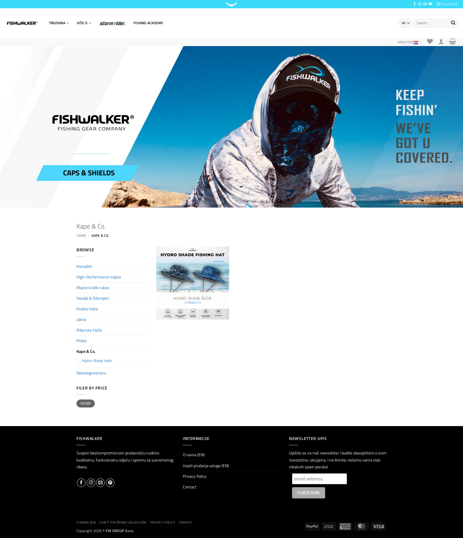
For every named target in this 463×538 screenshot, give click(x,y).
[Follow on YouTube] (430, 4)
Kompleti (84, 266)
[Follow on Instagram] (420, 4)
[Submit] (452, 23)
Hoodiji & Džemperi (92, 298)
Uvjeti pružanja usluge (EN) (206, 465)
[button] (448, 4)
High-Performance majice (98, 277)
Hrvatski (409, 42)
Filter (86, 403)
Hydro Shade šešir (97, 360)
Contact (189, 487)
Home (81, 235)
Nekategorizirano (91, 373)
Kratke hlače (87, 309)
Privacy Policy (194, 476)
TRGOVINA (59, 23)
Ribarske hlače (89, 330)
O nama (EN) (194, 454)
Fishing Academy (148, 22)
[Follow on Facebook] (414, 4)
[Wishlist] (430, 41)
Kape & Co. (85, 351)
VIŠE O (84, 23)
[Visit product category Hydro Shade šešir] (192, 283)
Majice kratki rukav (92, 287)
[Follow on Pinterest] (110, 482)
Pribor (81, 341)
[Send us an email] (425, 4)
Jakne (81, 319)
